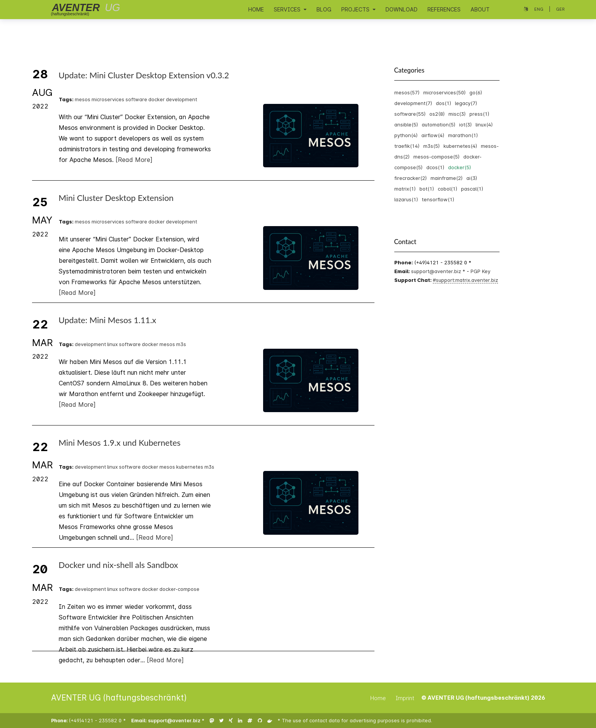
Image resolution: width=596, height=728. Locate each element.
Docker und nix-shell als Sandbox (118, 565)
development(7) (413, 103)
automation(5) (438, 124)
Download (402, 9)
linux (112, 344)
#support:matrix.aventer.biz (465, 280)
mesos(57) (406, 92)
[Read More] (134, 159)
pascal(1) (472, 189)
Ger (560, 9)
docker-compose (179, 589)
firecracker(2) (410, 178)
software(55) (410, 114)
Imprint (405, 698)
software (136, 99)
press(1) (479, 114)
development (181, 99)
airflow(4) (432, 135)
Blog (323, 9)
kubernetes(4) (460, 146)
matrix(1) (405, 189)
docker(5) (459, 167)
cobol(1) (447, 189)
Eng (538, 9)
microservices (108, 99)
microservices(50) (444, 92)
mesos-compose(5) (436, 157)
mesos (82, 99)
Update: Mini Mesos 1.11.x (107, 320)
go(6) (475, 92)
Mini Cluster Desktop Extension (116, 198)
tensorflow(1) (438, 199)
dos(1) (443, 103)
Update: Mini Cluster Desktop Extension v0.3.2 (144, 75)
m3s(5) (431, 146)
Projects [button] (356, 9)
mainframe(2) (447, 178)
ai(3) (471, 178)
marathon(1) (463, 135)
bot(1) (426, 189)
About (480, 9)
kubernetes (189, 467)
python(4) (406, 135)
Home (256, 9)
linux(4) (484, 124)
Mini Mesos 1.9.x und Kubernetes (120, 443)
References (444, 9)
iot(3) (465, 124)
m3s (181, 344)
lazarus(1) (406, 199)
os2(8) (437, 114)
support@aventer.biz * (439, 271)
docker (156, 99)
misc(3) (457, 114)
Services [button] (288, 9)
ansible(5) (406, 124)
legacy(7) (466, 103)
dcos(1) (435, 167)
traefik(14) (406, 146)
